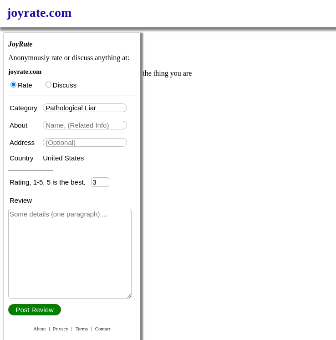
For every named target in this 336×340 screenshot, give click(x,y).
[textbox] (85, 107)
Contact (103, 328)
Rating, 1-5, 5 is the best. (50, 182)
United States (63, 158)
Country (23, 158)
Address (23, 142)
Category (25, 108)
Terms (82, 328)
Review (21, 200)
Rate (21, 85)
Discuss (61, 85)
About (19, 125)
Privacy (60, 328)
